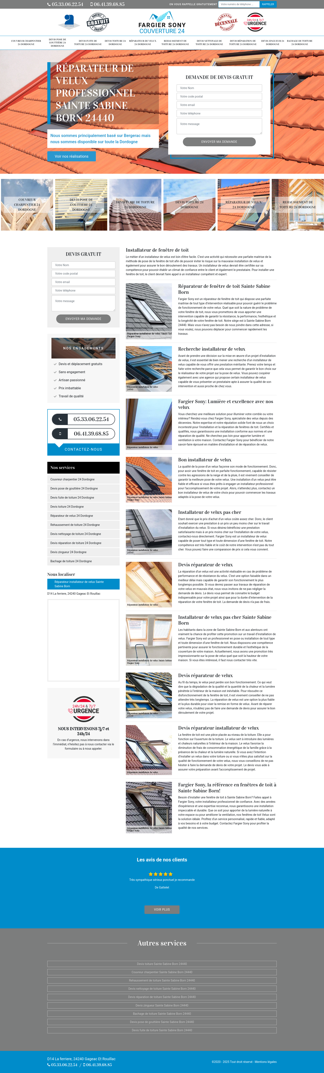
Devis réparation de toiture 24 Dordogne (243, 42)
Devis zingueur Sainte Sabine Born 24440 (162, 1005)
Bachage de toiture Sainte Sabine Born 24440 (162, 1013)
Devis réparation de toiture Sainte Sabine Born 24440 (162, 997)
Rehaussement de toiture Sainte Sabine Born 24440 (162, 980)
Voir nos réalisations (71, 156)
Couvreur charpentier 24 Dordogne (26, 42)
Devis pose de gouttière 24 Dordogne (57, 42)
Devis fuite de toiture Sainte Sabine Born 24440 (162, 1030)
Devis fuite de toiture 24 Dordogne (88, 42)
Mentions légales (266, 1061)
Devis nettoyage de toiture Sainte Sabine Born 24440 (161, 988)
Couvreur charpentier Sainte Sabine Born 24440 (162, 972)
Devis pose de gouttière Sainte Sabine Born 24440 (162, 1022)
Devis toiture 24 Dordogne (115, 42)
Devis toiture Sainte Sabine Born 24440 (162, 964)
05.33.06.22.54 (65, 4)
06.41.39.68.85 (108, 4)
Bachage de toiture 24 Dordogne (299, 42)
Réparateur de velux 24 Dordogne (142, 42)
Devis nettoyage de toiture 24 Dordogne (209, 42)
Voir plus (162, 909)
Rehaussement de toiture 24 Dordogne (175, 42)
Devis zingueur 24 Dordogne (272, 42)
